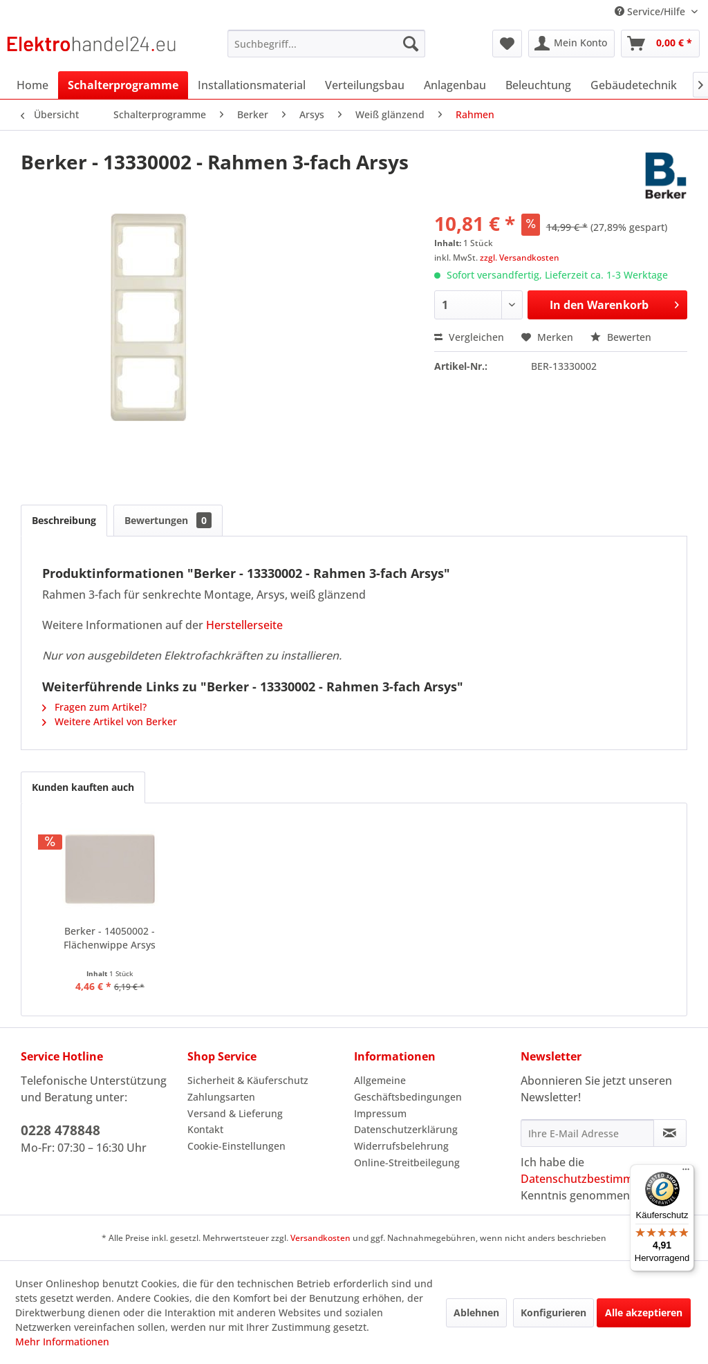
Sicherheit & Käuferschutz (247, 1080)
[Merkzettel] (507, 43)
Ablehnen (476, 1312)
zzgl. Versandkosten (519, 257)
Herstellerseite (244, 625)
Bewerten (620, 337)
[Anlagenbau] (455, 85)
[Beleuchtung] (538, 85)
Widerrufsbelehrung (401, 1145)
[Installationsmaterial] (251, 85)
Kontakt (205, 1129)
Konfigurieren (553, 1312)
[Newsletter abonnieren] (670, 1133)
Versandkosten (320, 1238)
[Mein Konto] (571, 43)
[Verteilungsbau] (364, 85)
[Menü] (686, 1172)
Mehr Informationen (62, 1341)
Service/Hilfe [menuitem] (651, 11)
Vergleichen (469, 337)
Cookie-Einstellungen (236, 1145)
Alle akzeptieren (643, 1312)
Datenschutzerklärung (406, 1129)
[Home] (32, 85)
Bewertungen (168, 520)
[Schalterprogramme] (123, 85)
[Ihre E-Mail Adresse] (587, 1133)
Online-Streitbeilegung (407, 1162)
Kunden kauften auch (83, 787)
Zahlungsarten (221, 1096)
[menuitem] (326, 43)
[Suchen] (410, 43)
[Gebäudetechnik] (634, 85)
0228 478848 (60, 1130)
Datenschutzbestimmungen (594, 1178)
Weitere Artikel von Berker (109, 721)
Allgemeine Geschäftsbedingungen (408, 1088)
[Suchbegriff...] (326, 43)
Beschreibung (64, 520)
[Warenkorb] (660, 43)
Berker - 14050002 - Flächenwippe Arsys (110, 937)
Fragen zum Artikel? (94, 706)
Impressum (380, 1113)
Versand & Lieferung (235, 1113)
